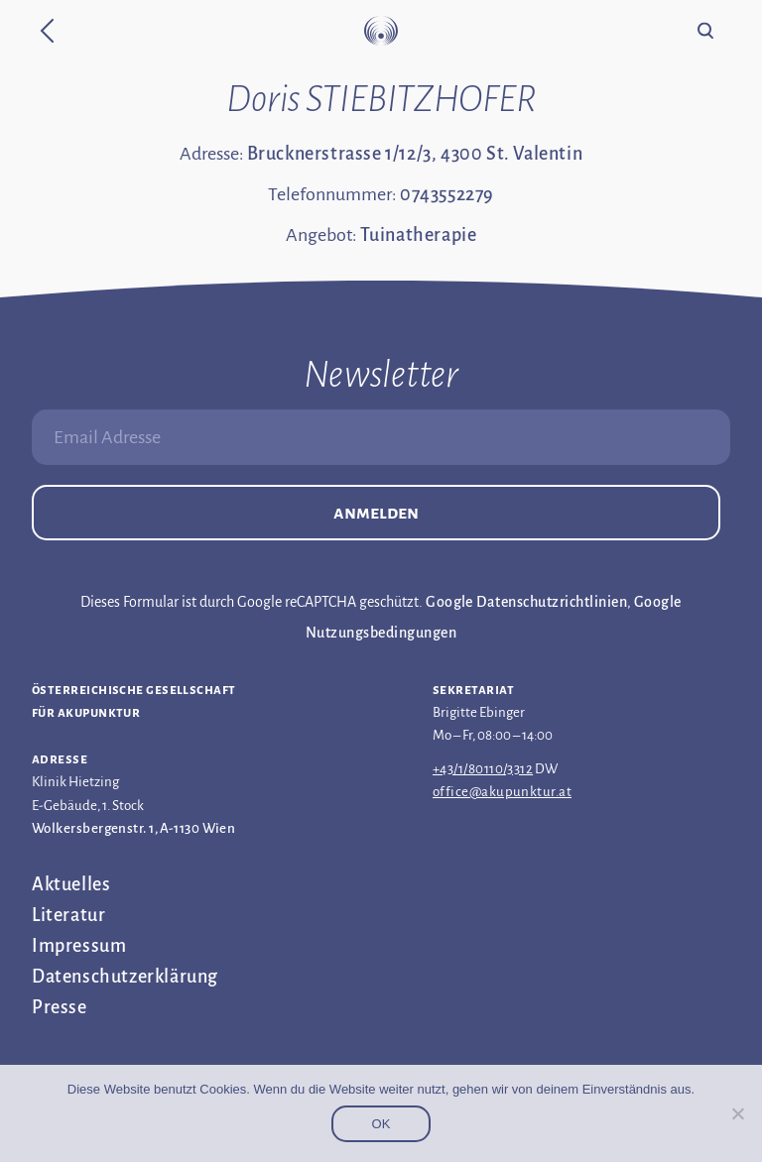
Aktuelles (71, 884)
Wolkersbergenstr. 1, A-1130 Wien (133, 828)
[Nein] (737, 1113)
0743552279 (447, 194)
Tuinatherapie (418, 235)
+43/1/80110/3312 (483, 768)
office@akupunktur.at (502, 791)
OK (381, 1123)
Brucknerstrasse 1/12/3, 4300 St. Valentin (415, 154)
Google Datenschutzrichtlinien (526, 602)
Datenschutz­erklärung (125, 977)
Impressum (79, 946)
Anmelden (376, 513)
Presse (59, 1007)
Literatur (68, 915)
